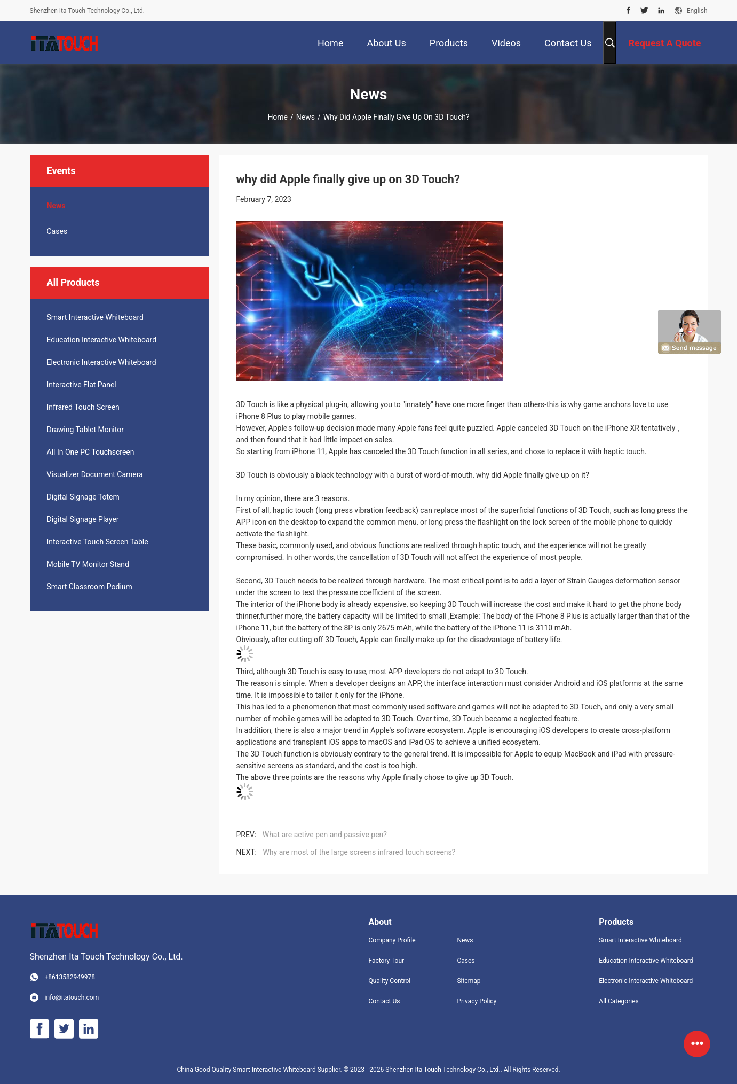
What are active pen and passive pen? (325, 834)
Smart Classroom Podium (89, 586)
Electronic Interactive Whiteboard (101, 362)
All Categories (618, 1001)
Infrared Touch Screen (83, 407)
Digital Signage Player (83, 519)
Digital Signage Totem (83, 497)
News (305, 117)
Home (277, 117)
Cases (57, 231)
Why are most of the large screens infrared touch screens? (359, 852)
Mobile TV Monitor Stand (88, 564)
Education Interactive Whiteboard (102, 340)
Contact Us (384, 1001)
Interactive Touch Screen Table (97, 541)
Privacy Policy (476, 1001)
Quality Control (390, 981)
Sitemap (468, 981)
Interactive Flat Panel (81, 384)
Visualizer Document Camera (95, 474)
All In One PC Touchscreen (90, 452)
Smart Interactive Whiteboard (95, 317)
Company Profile (392, 940)
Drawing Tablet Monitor (85, 429)
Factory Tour (387, 960)
